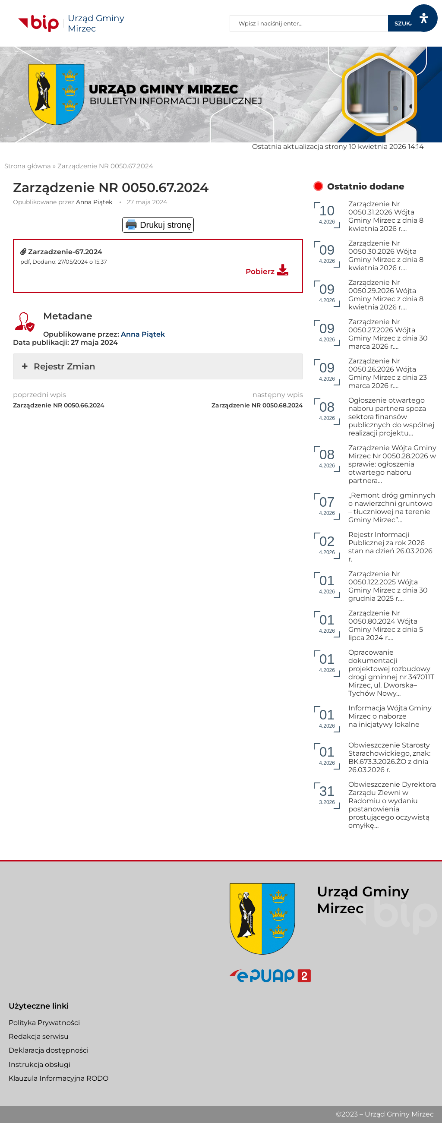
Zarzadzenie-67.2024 (65, 252)
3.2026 (327, 794)
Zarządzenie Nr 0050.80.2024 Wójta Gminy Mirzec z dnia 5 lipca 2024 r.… (385, 625)
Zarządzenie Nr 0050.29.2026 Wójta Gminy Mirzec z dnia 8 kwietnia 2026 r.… (385, 294)
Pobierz (260, 271)
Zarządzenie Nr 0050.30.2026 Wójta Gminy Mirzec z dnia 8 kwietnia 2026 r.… (385, 255)
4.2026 (327, 214)
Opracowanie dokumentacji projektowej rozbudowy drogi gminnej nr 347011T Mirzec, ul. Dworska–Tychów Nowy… (391, 672)
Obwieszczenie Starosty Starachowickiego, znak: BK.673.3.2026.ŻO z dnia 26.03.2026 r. (389, 757)
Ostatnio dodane (365, 186)
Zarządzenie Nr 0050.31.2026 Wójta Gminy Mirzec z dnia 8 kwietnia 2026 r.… (385, 216)
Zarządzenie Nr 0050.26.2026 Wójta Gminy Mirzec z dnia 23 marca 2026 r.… (387, 373)
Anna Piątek (94, 202)
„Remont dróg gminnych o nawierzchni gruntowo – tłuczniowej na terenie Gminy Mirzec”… (392, 507)
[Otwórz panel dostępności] (424, 18)
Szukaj (406, 23)
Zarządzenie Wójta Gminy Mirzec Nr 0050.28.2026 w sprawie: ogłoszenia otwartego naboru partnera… (392, 464)
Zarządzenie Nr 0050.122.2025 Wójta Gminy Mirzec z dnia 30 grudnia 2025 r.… (388, 586)
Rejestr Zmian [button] (57, 366)
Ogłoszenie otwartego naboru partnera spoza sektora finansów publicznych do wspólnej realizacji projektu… (391, 416)
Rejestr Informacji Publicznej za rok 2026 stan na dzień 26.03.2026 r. (390, 546)
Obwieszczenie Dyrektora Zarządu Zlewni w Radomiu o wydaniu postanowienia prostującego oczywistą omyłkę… (392, 805)
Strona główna (27, 166)
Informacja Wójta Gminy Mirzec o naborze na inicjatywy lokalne (390, 716)
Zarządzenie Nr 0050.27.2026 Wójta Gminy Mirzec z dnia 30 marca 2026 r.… (388, 334)
